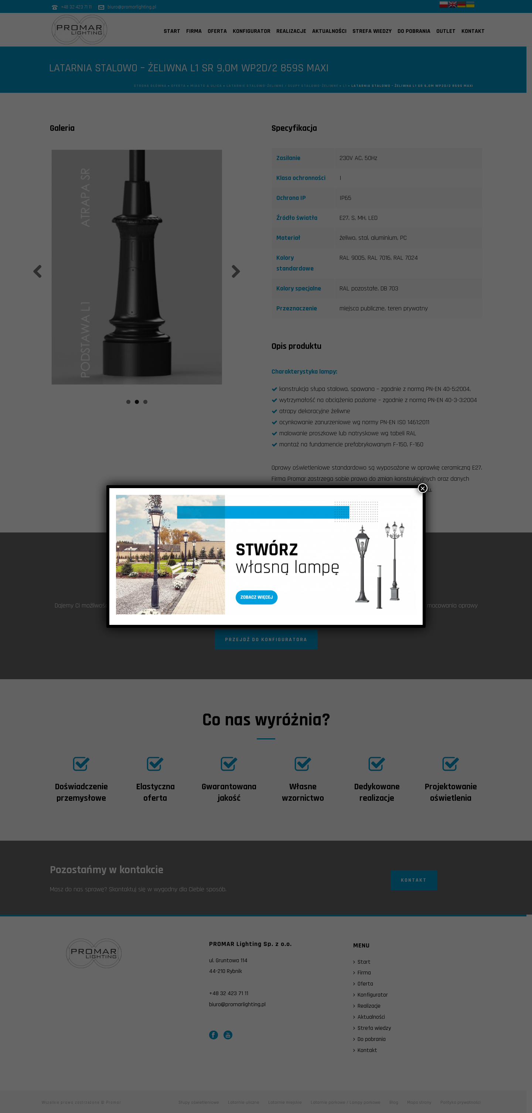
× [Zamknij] (422, 488)
